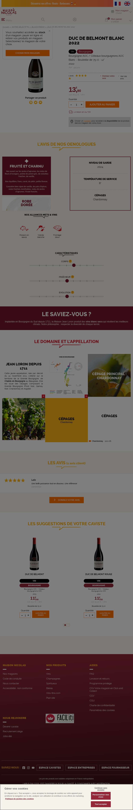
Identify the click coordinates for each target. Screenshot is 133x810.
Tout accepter (101, 804)
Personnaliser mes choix (101, 796)
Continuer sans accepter (101, 789)
